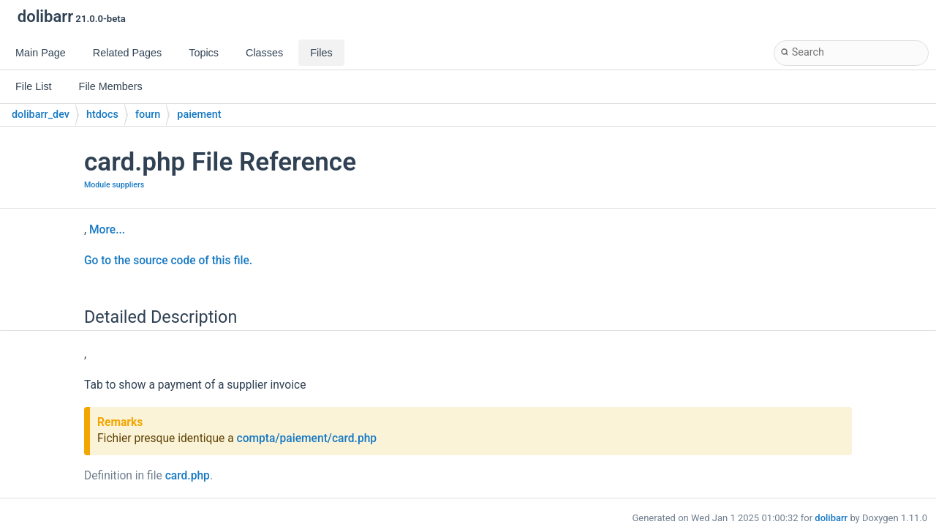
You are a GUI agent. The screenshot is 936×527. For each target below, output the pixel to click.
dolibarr (831, 517)
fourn (147, 114)
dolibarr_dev (40, 114)
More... (107, 229)
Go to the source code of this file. (168, 260)
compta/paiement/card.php (307, 438)
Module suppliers (114, 185)
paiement (199, 114)
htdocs (102, 114)
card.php (187, 475)
